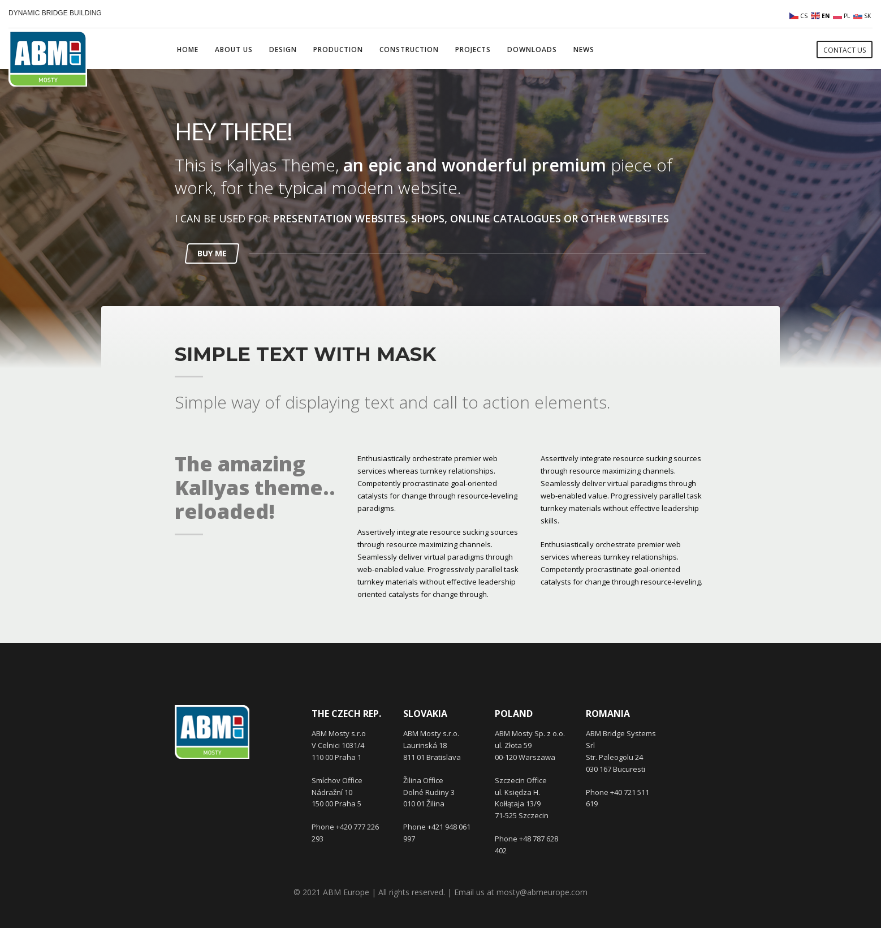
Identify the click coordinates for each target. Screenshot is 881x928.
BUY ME (212, 253)
